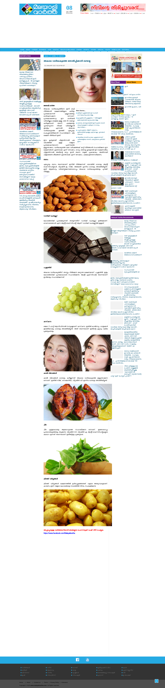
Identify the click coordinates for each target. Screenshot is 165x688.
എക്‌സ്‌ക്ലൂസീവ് (128, 670)
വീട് (124, 673)
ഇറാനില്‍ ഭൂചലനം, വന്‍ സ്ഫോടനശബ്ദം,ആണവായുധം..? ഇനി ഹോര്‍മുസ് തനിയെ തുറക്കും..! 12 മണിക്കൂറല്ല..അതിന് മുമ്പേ (126, 113)
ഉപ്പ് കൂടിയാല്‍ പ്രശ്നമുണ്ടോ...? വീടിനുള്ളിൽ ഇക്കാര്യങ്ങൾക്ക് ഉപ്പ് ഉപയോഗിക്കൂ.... (89, 119)
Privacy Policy (54, 682)
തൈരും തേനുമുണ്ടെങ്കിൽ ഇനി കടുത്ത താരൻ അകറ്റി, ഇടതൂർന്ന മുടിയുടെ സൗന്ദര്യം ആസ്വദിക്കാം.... (91, 125)
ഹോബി (74, 668)
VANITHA (56, 49)
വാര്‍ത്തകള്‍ (26, 668)
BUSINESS (42, 49)
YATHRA (93, 49)
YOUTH (107, 49)
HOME (22, 49)
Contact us (37, 682)
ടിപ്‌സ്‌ (61, 56)
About (28, 682)
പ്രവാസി (100, 675)
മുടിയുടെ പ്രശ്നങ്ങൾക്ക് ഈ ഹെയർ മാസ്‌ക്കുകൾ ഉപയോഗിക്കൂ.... (87, 114)
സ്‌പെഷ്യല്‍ (76, 675)
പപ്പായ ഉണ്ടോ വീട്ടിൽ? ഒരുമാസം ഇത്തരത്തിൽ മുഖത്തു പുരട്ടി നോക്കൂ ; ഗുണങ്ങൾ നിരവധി (91, 132)
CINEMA (79, 49)
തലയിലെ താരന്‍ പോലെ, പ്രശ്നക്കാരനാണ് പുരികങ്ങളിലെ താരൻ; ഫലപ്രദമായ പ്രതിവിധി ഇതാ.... (91, 140)
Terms (46, 682)
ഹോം (46, 56)
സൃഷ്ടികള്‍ (75, 673)
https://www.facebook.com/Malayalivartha (59, 533)
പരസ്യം (100, 670)
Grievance (64, 682)
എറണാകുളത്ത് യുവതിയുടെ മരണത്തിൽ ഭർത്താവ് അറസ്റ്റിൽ (133, 208)
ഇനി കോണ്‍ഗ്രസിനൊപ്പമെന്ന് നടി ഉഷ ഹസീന (125, 91)
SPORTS (86, 49)
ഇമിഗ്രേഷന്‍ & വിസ (104, 668)
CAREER (34, 49)
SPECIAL (101, 49)
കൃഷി (23, 675)
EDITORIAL (125, 49)
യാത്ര (74, 670)
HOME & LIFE (116, 49)
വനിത (54, 56)
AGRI (49, 49)
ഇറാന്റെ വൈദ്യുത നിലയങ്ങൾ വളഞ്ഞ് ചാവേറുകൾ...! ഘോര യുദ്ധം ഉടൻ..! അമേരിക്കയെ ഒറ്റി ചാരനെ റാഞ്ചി (125, 183)
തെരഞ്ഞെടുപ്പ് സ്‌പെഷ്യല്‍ (106, 673)
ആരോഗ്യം (50, 670)
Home (21, 682)
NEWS (28, 49)
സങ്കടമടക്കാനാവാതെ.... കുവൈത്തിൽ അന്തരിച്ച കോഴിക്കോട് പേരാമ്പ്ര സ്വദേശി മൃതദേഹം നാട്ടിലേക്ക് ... (126, 156)
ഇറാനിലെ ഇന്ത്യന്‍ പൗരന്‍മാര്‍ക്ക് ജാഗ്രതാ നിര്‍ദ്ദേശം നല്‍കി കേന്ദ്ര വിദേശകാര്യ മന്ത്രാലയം (133, 101)
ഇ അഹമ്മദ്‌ (127, 675)
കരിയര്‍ (24, 670)
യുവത (125, 668)
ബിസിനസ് (25, 673)
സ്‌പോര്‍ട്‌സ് (51, 675)
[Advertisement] (82, 32)
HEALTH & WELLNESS (67, 49)
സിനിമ (49, 673)
